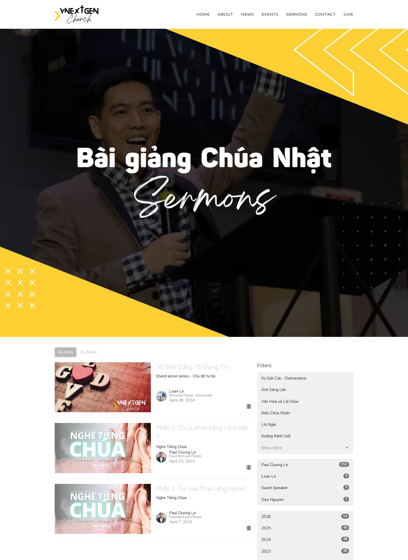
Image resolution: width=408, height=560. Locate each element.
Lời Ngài (268, 424)
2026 (305, 516)
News (247, 14)
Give (348, 14)
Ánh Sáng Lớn (273, 389)
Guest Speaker (305, 487)
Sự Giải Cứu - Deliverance (283, 378)
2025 (305, 528)
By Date (65, 352)
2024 (305, 539)
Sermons (296, 14)
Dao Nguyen (305, 499)
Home (203, 14)
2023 (305, 551)
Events (270, 14)
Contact (325, 14)
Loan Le (305, 476)
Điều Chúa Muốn (275, 413)
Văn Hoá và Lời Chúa (279, 401)
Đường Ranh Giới (275, 436)
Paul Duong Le (305, 464)
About (225, 14)
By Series (88, 352)
